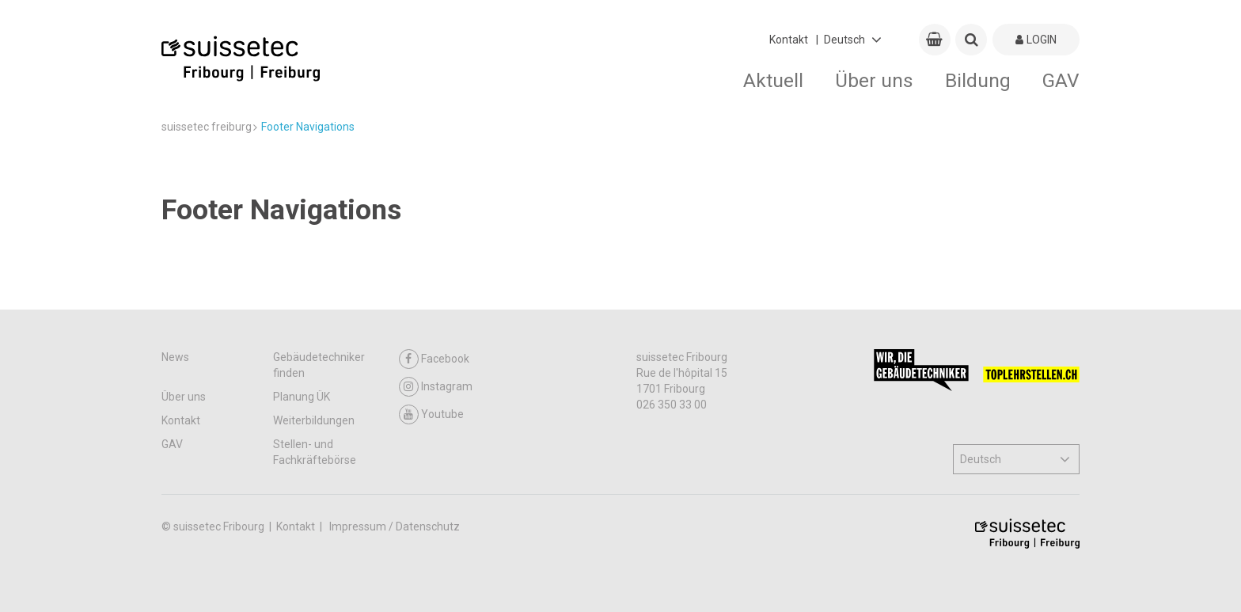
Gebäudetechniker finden (319, 365)
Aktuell (773, 80)
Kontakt (788, 39)
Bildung (978, 80)
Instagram (435, 387)
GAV (1061, 80)
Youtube (431, 414)
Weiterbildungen (314, 420)
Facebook (434, 359)
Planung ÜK (301, 396)
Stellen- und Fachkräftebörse (314, 452)
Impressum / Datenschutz (394, 526)
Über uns (874, 80)
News (175, 357)
